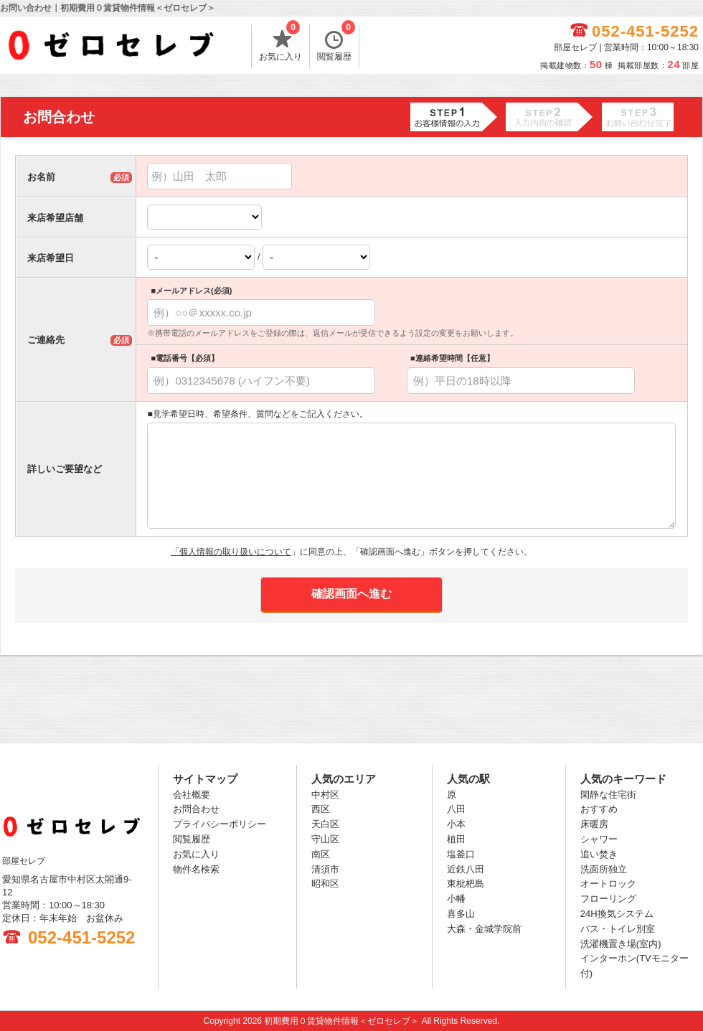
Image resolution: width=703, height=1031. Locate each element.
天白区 (325, 824)
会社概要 (191, 794)
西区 (320, 809)
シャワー (599, 839)
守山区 (325, 839)
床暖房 (594, 824)
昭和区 (325, 883)
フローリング (608, 898)
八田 (456, 809)
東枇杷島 (465, 883)
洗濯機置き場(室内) (620, 943)
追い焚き (599, 854)
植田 (456, 839)
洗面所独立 (603, 869)
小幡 (456, 898)
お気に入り (280, 43)
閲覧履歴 (336, 43)
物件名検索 (196, 869)
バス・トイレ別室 (617, 928)
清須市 (325, 869)
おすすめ (599, 809)
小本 (456, 824)
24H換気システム (617, 913)
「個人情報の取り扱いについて (231, 552)
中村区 (325, 794)
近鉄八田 (465, 869)
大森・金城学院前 (484, 928)
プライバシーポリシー (219, 824)
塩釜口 (461, 854)
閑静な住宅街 (608, 794)
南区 (320, 854)
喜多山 (461, 913)
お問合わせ (196, 809)
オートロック (608, 883)
